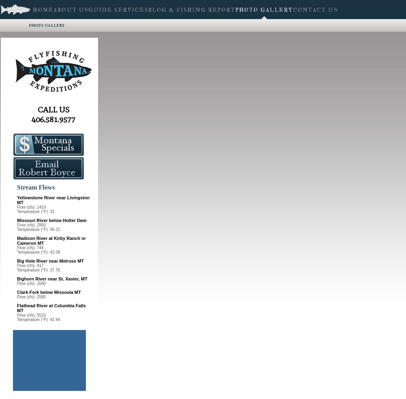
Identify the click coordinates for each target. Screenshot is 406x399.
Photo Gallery (46, 25)
